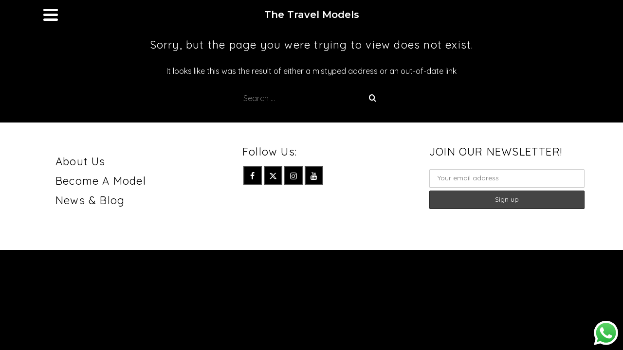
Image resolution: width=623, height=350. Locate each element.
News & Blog (90, 234)
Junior (213, 16)
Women (169, 16)
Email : (507, 207)
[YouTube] (574, 13)
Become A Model (100, 215)
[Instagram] (554, 13)
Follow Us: (269, 185)
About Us (80, 195)
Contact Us (320, 16)
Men (133, 16)
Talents (257, 16)
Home (100, 16)
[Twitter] (533, 13)
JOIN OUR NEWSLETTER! (495, 185)
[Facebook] (513, 13)
